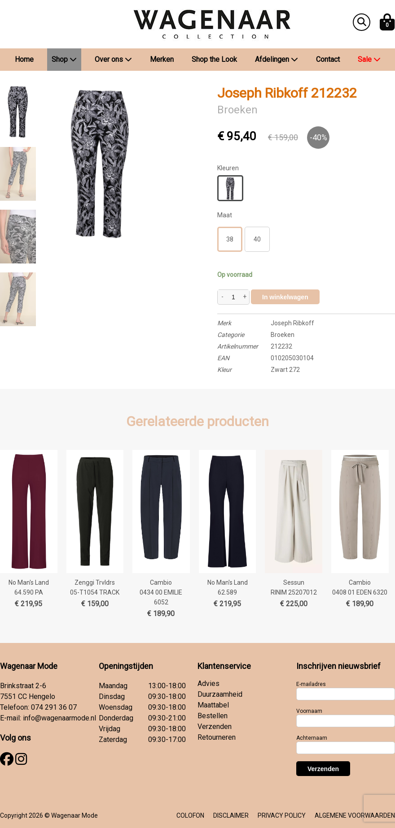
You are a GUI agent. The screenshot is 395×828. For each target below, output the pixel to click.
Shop (64, 59)
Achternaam (311, 738)
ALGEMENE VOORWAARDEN (355, 815)
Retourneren (217, 737)
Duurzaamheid (220, 694)
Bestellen (213, 716)
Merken (162, 59)
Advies (208, 683)
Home (24, 59)
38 (229, 239)
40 (257, 239)
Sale (369, 59)
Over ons (113, 59)
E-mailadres (311, 684)
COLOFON (190, 815)
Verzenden (215, 726)
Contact (328, 59)
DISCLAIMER (231, 815)
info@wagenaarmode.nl (59, 718)
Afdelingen (276, 59)
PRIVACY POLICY (282, 815)
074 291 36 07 (54, 707)
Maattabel (213, 705)
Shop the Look (214, 59)
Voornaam (309, 711)
